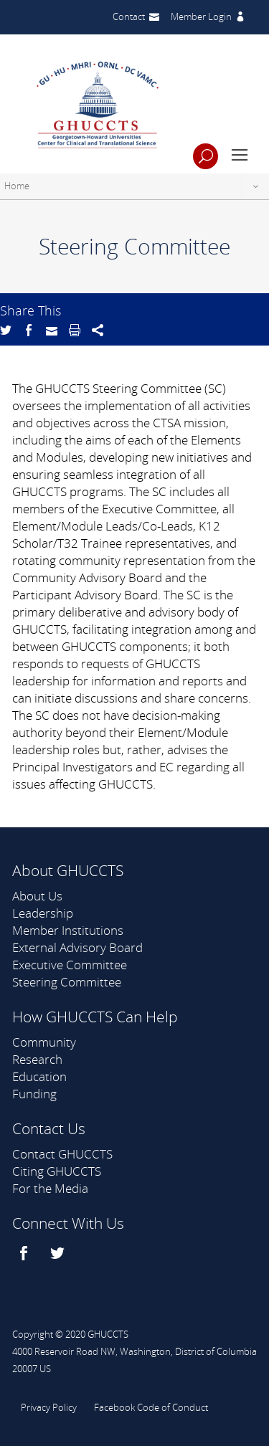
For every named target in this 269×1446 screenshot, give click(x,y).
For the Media (50, 1188)
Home (16, 185)
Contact (129, 16)
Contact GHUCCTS (62, 1154)
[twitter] (59, 1253)
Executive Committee (69, 964)
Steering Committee (66, 982)
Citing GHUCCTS (56, 1171)
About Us (37, 896)
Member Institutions (67, 930)
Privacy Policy (49, 1407)
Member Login (201, 16)
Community (44, 1042)
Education (39, 1076)
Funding (34, 1093)
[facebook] (25, 1253)
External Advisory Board (77, 947)
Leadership (42, 913)
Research (37, 1059)
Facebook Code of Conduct (151, 1407)
